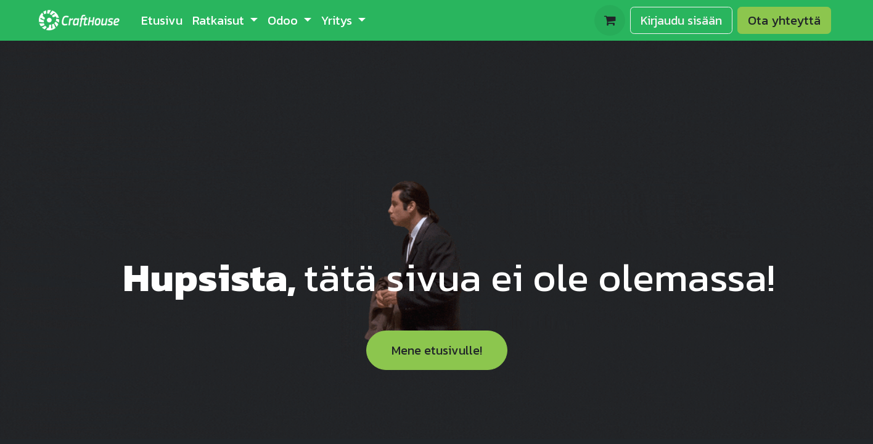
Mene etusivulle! (436, 350)
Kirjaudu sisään (681, 20)
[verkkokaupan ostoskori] (609, 20)
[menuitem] (161, 20)
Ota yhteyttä (784, 20)
